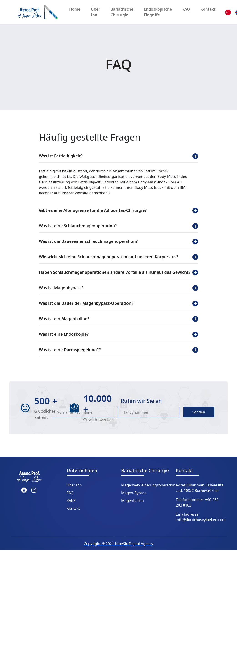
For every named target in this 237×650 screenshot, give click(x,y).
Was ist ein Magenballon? (118, 319)
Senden (198, 412)
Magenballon (132, 500)
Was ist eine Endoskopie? (118, 334)
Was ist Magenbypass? (118, 288)
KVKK (71, 500)
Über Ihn (95, 12)
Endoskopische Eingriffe (158, 12)
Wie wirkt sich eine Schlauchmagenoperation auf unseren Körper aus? (118, 257)
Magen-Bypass (133, 492)
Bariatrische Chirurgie (122, 12)
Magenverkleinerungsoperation (148, 485)
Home (75, 9)
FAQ (186, 9)
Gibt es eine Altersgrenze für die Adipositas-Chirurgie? (118, 210)
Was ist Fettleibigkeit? (118, 156)
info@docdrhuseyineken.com (201, 519)
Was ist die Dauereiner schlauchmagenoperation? (118, 241)
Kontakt (207, 9)
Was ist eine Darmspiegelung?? (118, 350)
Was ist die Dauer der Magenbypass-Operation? (118, 303)
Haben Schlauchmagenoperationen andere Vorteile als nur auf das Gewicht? (118, 272)
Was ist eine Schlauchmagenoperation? (118, 226)
